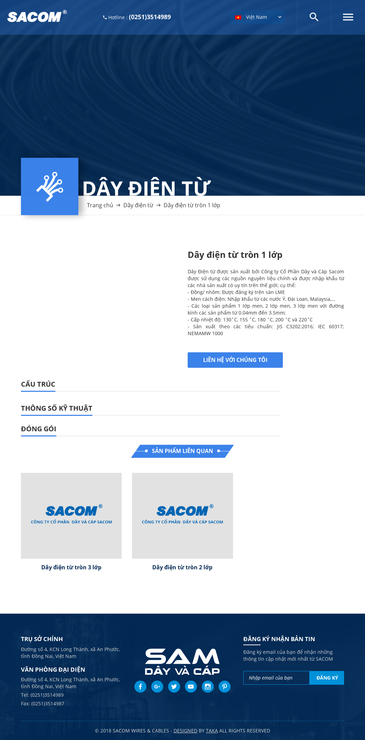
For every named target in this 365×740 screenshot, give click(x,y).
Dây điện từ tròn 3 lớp (71, 567)
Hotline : (137, 16)
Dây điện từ (138, 208)
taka (212, 730)
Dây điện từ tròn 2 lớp (182, 567)
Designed (185, 730)
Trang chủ (100, 208)
